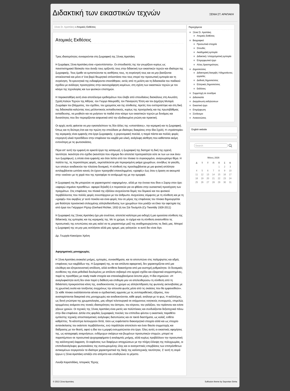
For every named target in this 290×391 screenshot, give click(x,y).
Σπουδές (201, 48)
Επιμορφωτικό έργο (206, 60)
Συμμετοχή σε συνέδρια (204, 93)
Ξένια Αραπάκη (67, 381)
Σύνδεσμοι (198, 113)
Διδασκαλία (198, 97)
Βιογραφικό (198, 40)
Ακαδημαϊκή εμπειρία (207, 52)
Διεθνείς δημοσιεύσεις (207, 80)
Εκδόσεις (201, 88)
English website (199, 129)
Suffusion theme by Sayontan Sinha (221, 381)
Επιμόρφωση (199, 109)
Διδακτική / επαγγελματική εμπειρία (214, 56)
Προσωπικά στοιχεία (207, 44)
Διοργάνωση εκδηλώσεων (205, 101)
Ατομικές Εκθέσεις (206, 36)
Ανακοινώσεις (199, 118)
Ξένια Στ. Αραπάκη (64, 26)
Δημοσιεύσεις (199, 69)
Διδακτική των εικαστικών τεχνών (106, 13)
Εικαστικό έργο (200, 105)
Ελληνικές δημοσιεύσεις (208, 84)
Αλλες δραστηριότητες (207, 64)
